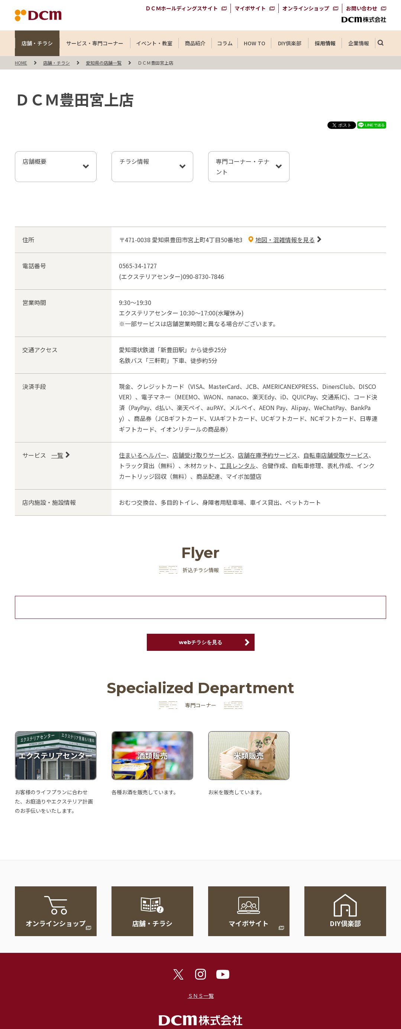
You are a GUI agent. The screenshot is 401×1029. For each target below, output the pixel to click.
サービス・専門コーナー (94, 43)
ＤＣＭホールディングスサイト (181, 8)
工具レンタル (238, 465)
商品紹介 (195, 43)
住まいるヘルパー (142, 455)
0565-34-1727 (138, 265)
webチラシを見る (200, 642)
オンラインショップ (305, 8)
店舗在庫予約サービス (267, 455)
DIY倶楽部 (290, 43)
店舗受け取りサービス (202, 455)
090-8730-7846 (203, 276)
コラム (225, 43)
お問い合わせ (361, 8)
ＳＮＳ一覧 (201, 995)
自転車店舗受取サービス (336, 455)
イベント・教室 (154, 43)
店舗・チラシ (37, 43)
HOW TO (254, 43)
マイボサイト (250, 8)
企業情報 (358, 43)
